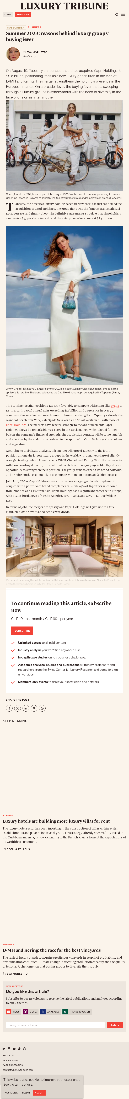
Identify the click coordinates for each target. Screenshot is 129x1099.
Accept (39, 1092)
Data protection (13, 1065)
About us (8, 1055)
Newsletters (11, 1060)
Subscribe (23, 14)
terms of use (23, 1084)
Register (115, 1024)
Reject (26, 1092)
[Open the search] (117, 14)
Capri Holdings (16, 425)
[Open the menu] (123, 14)
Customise (11, 1092)
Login (8, 14)
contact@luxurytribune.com (18, 1069)
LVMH (115, 405)
